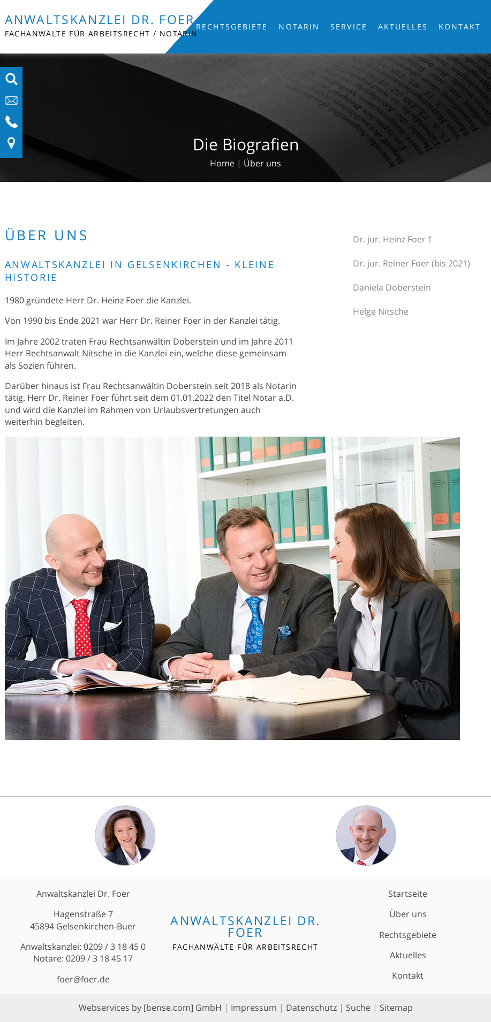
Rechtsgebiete (232, 26)
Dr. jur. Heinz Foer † (393, 239)
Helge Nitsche (381, 311)
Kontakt (460, 26)
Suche (358, 1007)
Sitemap (396, 1007)
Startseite (407, 893)
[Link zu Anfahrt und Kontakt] (11, 146)
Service (348, 26)
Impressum (254, 1007)
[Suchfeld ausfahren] (11, 82)
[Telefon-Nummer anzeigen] (11, 125)
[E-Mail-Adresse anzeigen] (11, 104)
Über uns (262, 163)
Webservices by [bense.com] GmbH (150, 1007)
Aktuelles (403, 26)
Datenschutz (311, 1007)
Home (222, 163)
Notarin (299, 26)
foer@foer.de (83, 979)
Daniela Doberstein (392, 287)
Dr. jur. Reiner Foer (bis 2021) (411, 263)
